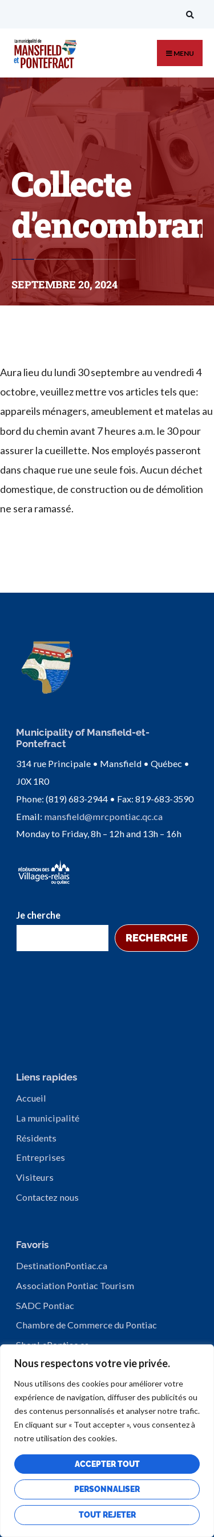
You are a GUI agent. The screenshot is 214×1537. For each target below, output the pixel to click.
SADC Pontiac (45, 1305)
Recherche (157, 938)
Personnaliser (107, 1489)
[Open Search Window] (188, 15)
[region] (107, 1440)
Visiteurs (35, 1177)
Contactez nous (47, 1197)
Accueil (31, 1097)
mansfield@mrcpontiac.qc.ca (103, 816)
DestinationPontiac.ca (61, 1265)
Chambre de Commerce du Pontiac (86, 1324)
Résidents (36, 1137)
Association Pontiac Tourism (75, 1285)
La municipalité (47, 1117)
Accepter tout (107, 1464)
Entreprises (40, 1157)
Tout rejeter (107, 1514)
